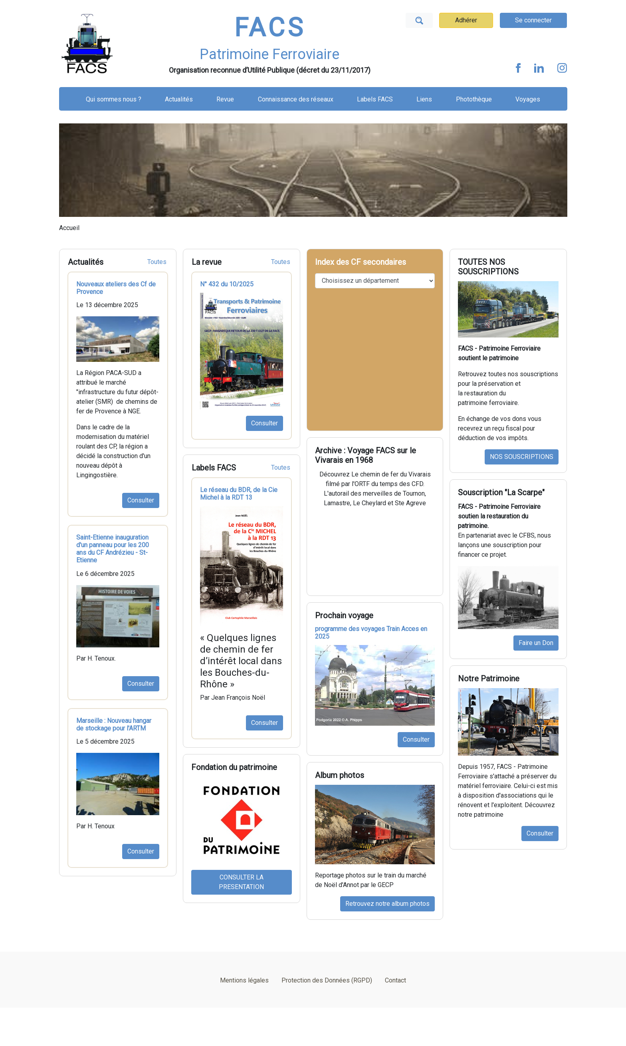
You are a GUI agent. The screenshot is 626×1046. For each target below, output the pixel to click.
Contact (395, 980)
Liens (424, 99)
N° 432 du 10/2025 (227, 284)
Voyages (527, 99)
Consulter (140, 500)
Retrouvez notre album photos (387, 903)
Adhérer (466, 20)
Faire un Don (536, 643)
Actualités (179, 99)
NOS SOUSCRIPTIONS (521, 456)
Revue (225, 99)
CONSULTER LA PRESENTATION (241, 882)
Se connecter (533, 20)
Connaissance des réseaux (295, 99)
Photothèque (474, 99)
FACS (269, 28)
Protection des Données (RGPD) (326, 980)
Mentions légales (244, 980)
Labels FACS (375, 99)
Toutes (156, 262)
